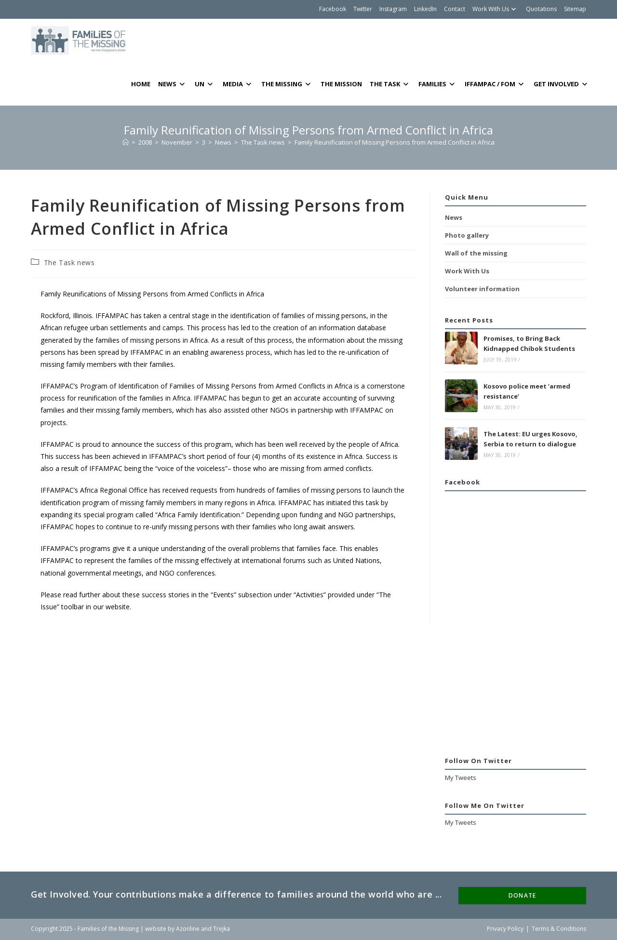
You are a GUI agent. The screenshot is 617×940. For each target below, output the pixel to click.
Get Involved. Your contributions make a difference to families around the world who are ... (236, 894)
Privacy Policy (505, 929)
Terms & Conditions (559, 929)
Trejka (221, 929)
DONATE (522, 895)
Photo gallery (467, 235)
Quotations (541, 9)
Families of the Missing (108, 929)
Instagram (393, 9)
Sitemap (575, 9)
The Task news (69, 262)
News (453, 217)
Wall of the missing (476, 253)
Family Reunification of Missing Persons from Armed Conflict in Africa (395, 142)
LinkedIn (425, 9)
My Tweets (460, 777)
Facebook (332, 9)
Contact (454, 9)
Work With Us (495, 9)
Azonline (188, 929)
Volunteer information (482, 288)
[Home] (125, 142)
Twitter (362, 9)
